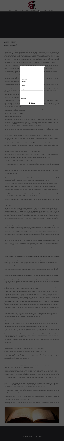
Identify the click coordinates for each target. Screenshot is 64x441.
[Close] (44, 66)
